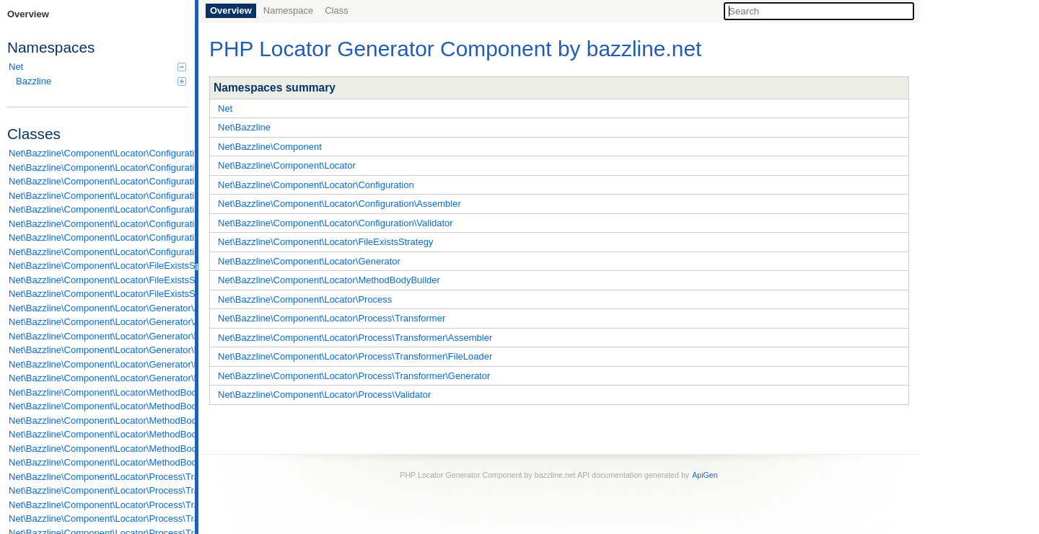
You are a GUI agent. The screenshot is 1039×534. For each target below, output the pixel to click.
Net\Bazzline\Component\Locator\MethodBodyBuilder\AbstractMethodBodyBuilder (98, 392)
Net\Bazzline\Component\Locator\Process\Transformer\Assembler (355, 337)
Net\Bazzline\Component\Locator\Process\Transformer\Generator (354, 375)
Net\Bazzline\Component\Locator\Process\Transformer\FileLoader (355, 356)
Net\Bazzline (244, 127)
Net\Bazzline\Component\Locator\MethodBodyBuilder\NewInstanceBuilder (98, 448)
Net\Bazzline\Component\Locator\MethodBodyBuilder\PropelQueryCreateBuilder (98, 462)
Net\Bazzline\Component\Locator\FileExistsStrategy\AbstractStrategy (98, 265)
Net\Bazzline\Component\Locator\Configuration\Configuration (98, 195)
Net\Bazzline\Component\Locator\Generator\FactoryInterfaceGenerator (98, 336)
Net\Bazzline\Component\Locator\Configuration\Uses (98, 237)
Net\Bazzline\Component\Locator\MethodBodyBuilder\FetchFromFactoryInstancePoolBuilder (98, 406)
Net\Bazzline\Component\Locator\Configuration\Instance (98, 223)
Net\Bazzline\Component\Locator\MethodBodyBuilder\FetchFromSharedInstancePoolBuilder (98, 420)
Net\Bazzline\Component (270, 146)
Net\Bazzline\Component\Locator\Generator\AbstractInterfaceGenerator (98, 321)
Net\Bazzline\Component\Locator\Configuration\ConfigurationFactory (98, 209)
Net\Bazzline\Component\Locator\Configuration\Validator (335, 223)
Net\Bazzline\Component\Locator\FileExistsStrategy (325, 241)
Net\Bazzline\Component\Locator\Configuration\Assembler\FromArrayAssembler (98, 167)
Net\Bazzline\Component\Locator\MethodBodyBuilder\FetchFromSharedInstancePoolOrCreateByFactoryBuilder (98, 434)
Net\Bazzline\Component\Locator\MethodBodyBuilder (329, 280)
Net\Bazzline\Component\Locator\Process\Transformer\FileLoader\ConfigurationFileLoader (98, 490)
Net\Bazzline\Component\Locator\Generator (309, 261)
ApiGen (705, 475)
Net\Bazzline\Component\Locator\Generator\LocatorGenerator (98, 364)
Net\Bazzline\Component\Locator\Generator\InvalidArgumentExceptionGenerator (98, 349)
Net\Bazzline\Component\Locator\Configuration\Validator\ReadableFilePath (98, 251)
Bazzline (101, 81)
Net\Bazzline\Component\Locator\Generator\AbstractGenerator (98, 308)
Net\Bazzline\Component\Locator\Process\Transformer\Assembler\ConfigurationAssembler (98, 476)
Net (97, 66)
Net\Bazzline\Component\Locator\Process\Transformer (331, 318)
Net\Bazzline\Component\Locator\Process (305, 299)
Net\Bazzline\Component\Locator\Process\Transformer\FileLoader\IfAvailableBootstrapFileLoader (98, 504)
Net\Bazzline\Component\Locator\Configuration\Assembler (339, 203)
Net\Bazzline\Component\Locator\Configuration (316, 184)
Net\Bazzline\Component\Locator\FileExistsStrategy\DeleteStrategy (98, 280)
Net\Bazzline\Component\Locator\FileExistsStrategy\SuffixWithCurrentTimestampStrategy (98, 293)
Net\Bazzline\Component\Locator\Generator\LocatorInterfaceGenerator (98, 378)
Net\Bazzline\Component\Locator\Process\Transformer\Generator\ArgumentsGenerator (98, 518)
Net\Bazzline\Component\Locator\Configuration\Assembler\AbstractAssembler (98, 153)
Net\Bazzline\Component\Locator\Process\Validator (324, 394)
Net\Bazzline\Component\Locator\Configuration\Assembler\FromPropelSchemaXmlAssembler (98, 181)
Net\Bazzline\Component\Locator (287, 165)
